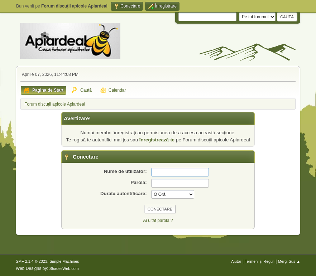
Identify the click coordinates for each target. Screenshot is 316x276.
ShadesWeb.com (64, 268)
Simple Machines (64, 261)
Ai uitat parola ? (158, 220)
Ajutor (236, 261)
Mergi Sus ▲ (289, 261)
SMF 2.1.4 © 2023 (31, 261)
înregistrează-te (157, 139)
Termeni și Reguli (259, 261)
